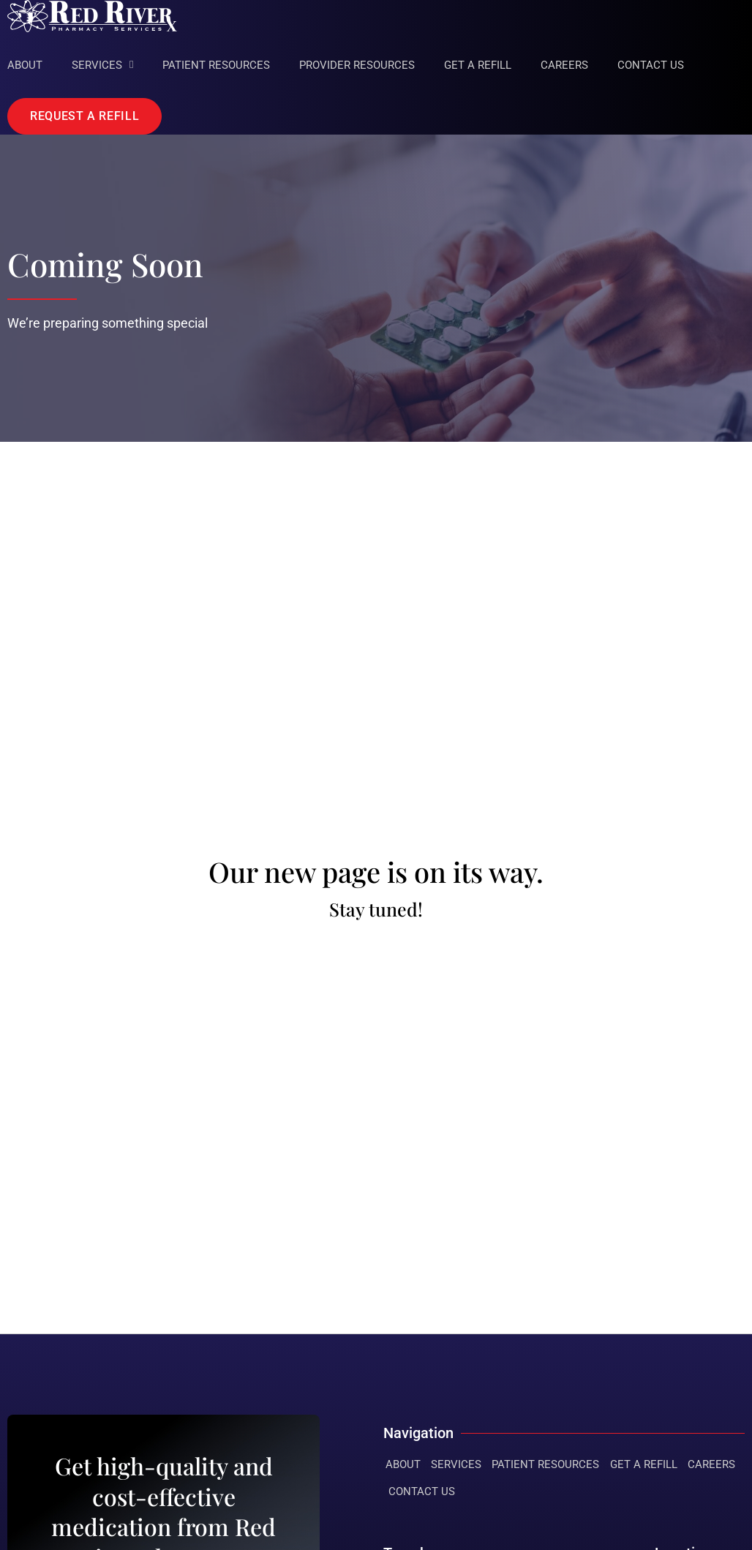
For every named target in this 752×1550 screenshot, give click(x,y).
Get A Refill (477, 65)
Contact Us (650, 65)
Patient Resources (216, 65)
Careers (564, 65)
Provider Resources (357, 65)
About (24, 65)
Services (102, 65)
